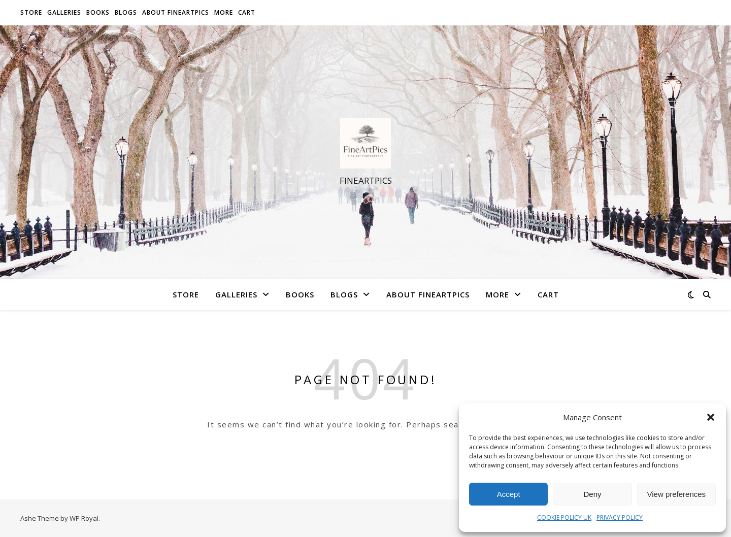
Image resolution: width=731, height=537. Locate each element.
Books (98, 12)
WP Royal (84, 518)
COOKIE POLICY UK (564, 517)
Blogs (126, 12)
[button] (711, 417)
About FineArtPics (175, 12)
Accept (508, 494)
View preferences (676, 494)
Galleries (64, 12)
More (223, 12)
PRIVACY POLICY (619, 517)
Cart (246, 12)
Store (31, 12)
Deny (592, 494)
